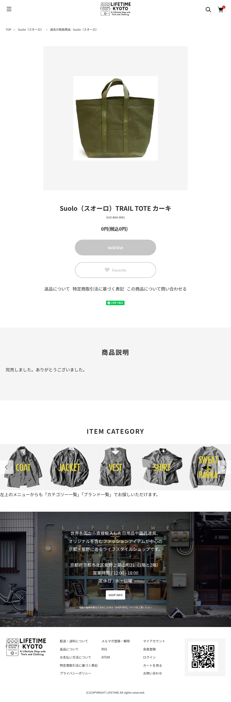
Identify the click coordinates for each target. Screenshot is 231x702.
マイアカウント (154, 641)
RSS (104, 649)
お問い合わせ (152, 673)
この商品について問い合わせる (157, 289)
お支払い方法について (75, 657)
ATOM (106, 657)
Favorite (116, 270)
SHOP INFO (116, 595)
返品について (57, 289)
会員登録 (149, 649)
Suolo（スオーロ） (31, 29)
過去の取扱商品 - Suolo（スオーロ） (74, 29)
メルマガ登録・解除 (116, 641)
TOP (8, 29)
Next (224, 467)
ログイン (149, 657)
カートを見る (152, 665)
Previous (7, 467)
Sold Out (115, 247)
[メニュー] (9, 9)
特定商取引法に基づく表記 (98, 289)
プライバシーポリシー (75, 673)
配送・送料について (74, 641)
